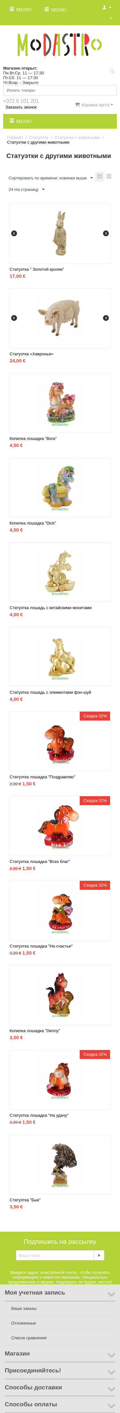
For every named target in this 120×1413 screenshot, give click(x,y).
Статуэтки (38, 137)
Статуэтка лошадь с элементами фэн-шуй (50, 692)
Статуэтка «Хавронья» (31, 353)
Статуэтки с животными (77, 137)
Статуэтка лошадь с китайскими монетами (51, 607)
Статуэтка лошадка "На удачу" (39, 1115)
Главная (15, 137)
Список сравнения (29, 1337)
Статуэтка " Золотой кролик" (37, 269)
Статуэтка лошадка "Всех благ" (40, 861)
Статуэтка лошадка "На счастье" (41, 946)
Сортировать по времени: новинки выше (51, 178)
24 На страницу (26, 189)
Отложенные (23, 1323)
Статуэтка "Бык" (25, 1200)
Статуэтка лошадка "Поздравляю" (42, 777)
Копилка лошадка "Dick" (33, 523)
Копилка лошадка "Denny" (35, 1030)
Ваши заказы (23, 1308)
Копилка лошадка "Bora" (33, 438)
